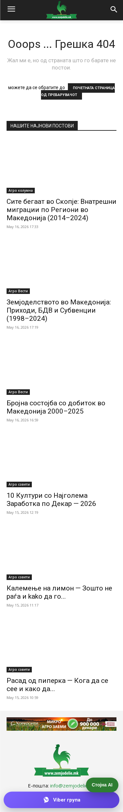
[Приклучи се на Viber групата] (61, 799)
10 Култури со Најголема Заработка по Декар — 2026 (51, 500)
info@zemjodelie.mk (72, 785)
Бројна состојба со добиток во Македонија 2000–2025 (56, 407)
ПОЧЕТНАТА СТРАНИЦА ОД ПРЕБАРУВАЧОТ (78, 91)
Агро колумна (21, 190)
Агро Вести (18, 291)
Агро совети (19, 484)
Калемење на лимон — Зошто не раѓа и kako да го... (59, 592)
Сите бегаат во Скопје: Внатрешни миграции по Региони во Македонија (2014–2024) (61, 210)
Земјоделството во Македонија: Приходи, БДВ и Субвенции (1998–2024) (59, 310)
